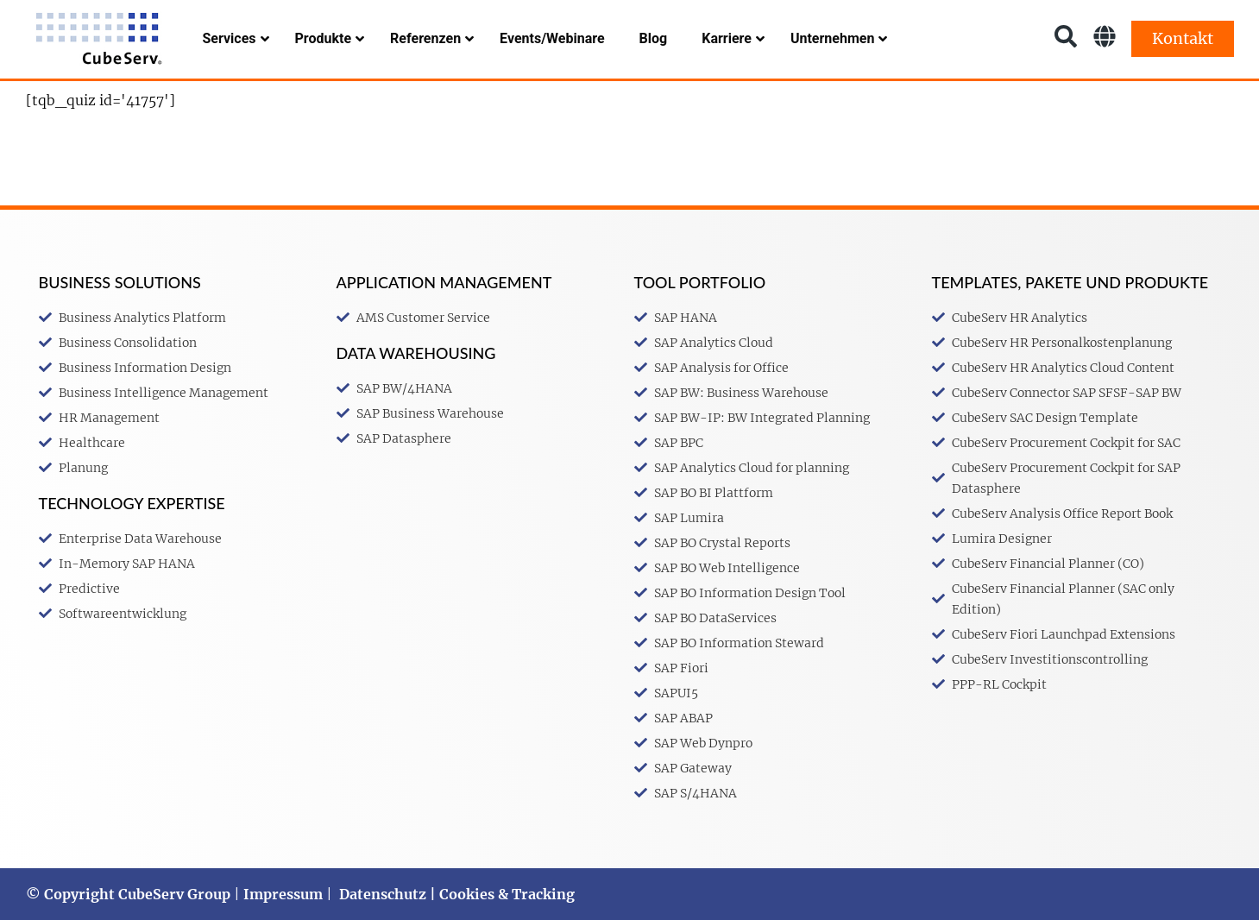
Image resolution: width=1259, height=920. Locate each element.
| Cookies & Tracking (500, 894)
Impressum (283, 894)
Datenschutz (382, 894)
